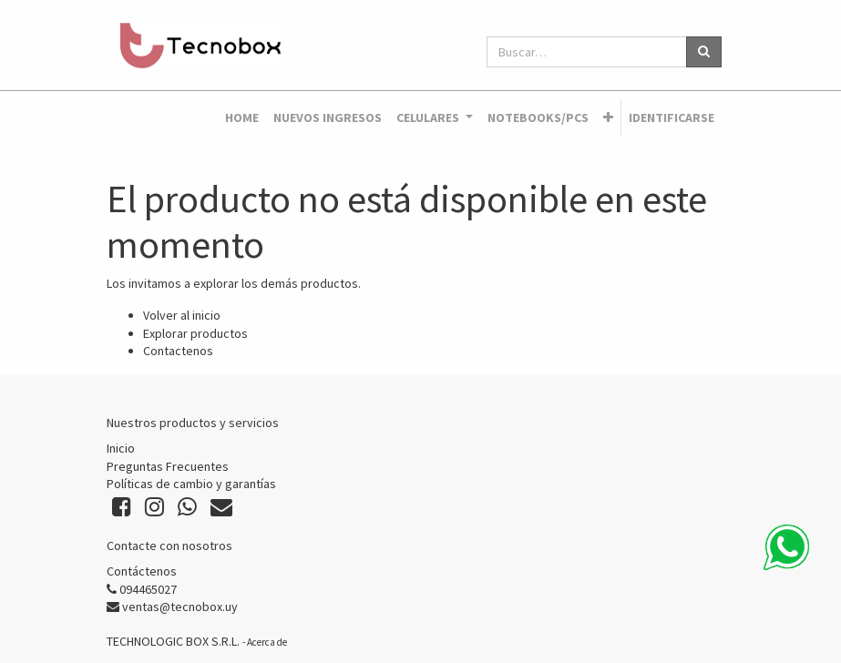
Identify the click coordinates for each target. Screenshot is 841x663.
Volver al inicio (182, 315)
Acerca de (267, 642)
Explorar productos (195, 333)
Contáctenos (142, 571)
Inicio (121, 448)
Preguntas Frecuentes (168, 466)
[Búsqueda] (704, 51)
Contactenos (178, 350)
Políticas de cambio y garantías (191, 483)
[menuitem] (242, 118)
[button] (608, 118)
